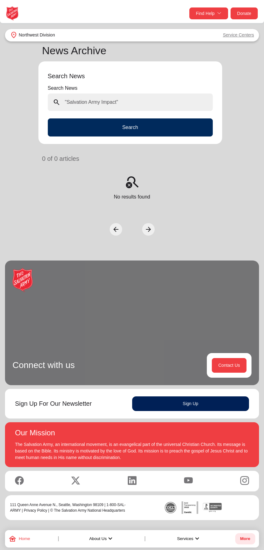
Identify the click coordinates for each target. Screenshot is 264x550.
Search (130, 127)
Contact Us (229, 365)
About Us (101, 538)
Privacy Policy (35, 510)
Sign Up (190, 403)
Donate (244, 13)
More (245, 538)
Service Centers (238, 34)
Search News (62, 88)
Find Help (209, 13)
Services (189, 538)
